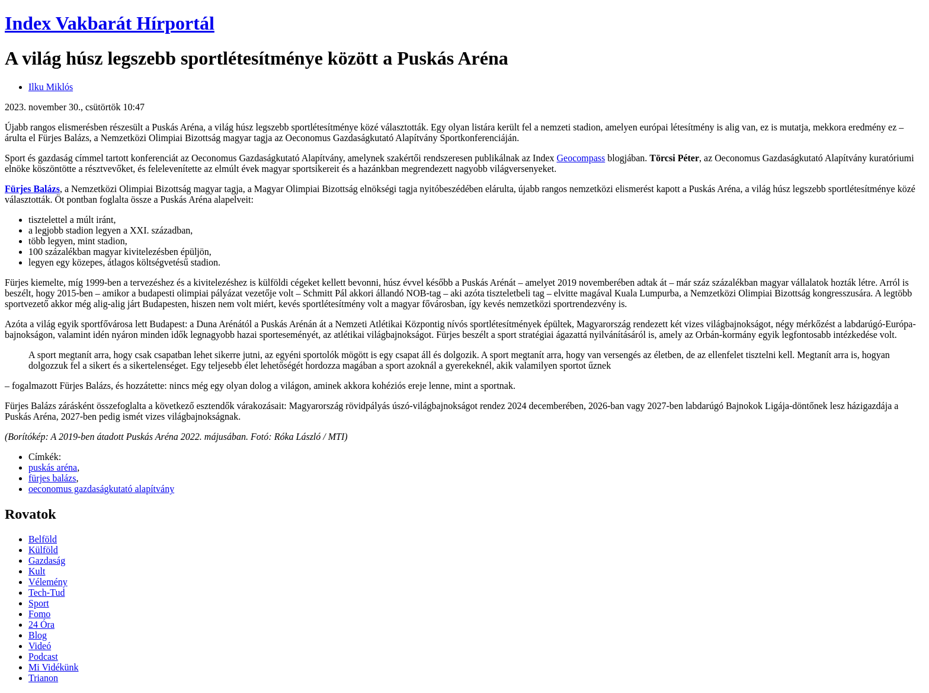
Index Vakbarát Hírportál (109, 23)
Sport (38, 603)
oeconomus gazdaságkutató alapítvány (101, 489)
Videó (39, 646)
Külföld (43, 550)
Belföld (42, 539)
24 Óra (41, 624)
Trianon (43, 678)
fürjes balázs (52, 478)
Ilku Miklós (50, 87)
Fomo (39, 614)
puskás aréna (52, 467)
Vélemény (48, 582)
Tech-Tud (46, 592)
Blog (37, 635)
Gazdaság (46, 560)
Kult (36, 571)
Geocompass (581, 158)
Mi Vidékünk (53, 667)
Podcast (43, 657)
